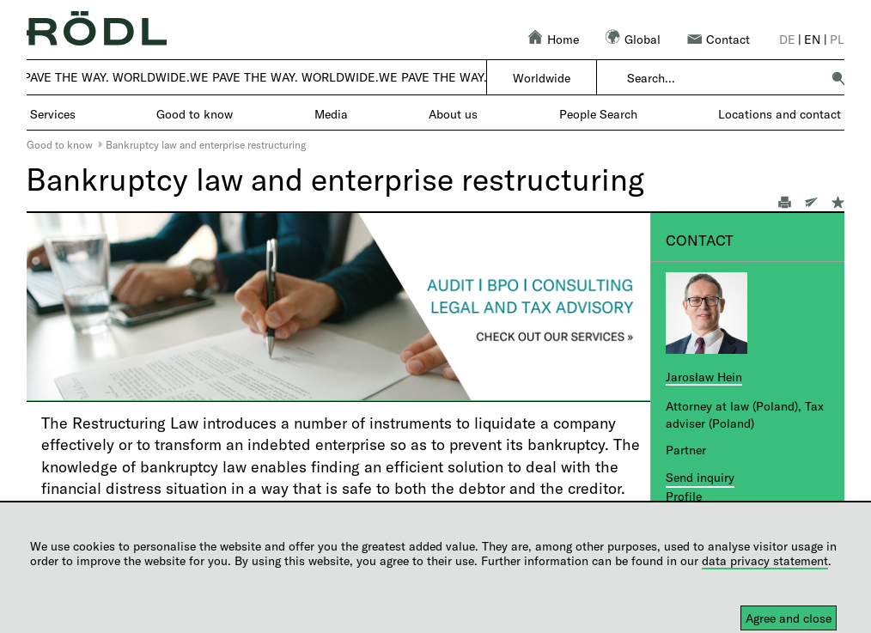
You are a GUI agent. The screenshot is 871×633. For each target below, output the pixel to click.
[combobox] (724, 78)
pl (837, 39)
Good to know (60, 144)
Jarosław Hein (704, 376)
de (787, 39)
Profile (684, 496)
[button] (838, 78)
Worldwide (541, 77)
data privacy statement (765, 560)
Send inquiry (700, 477)
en (812, 39)
